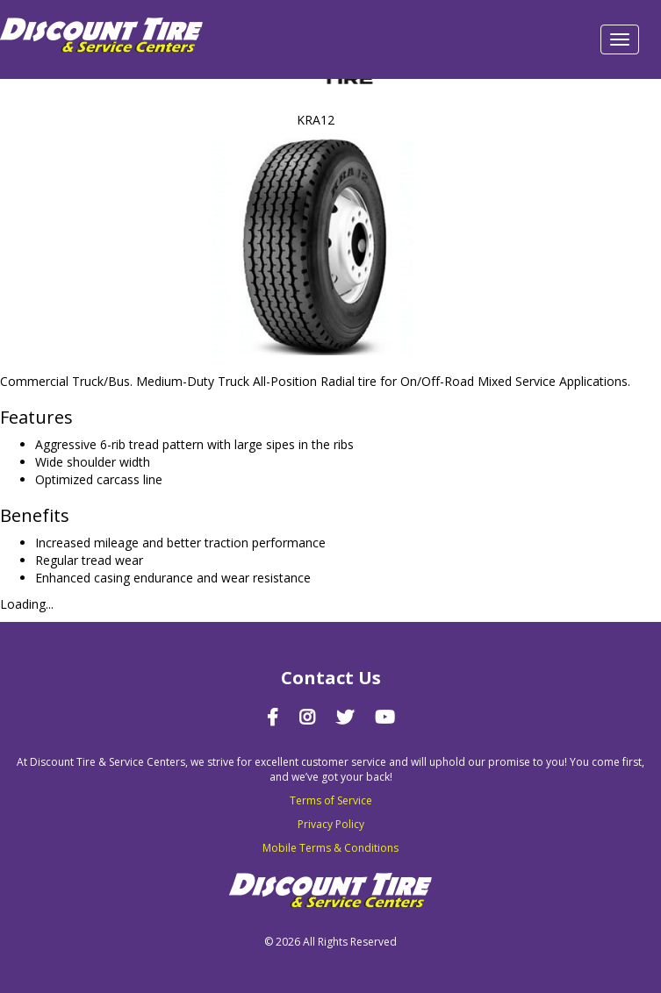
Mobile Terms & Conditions (330, 847)
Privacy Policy (331, 824)
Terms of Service (331, 800)
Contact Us (331, 677)
